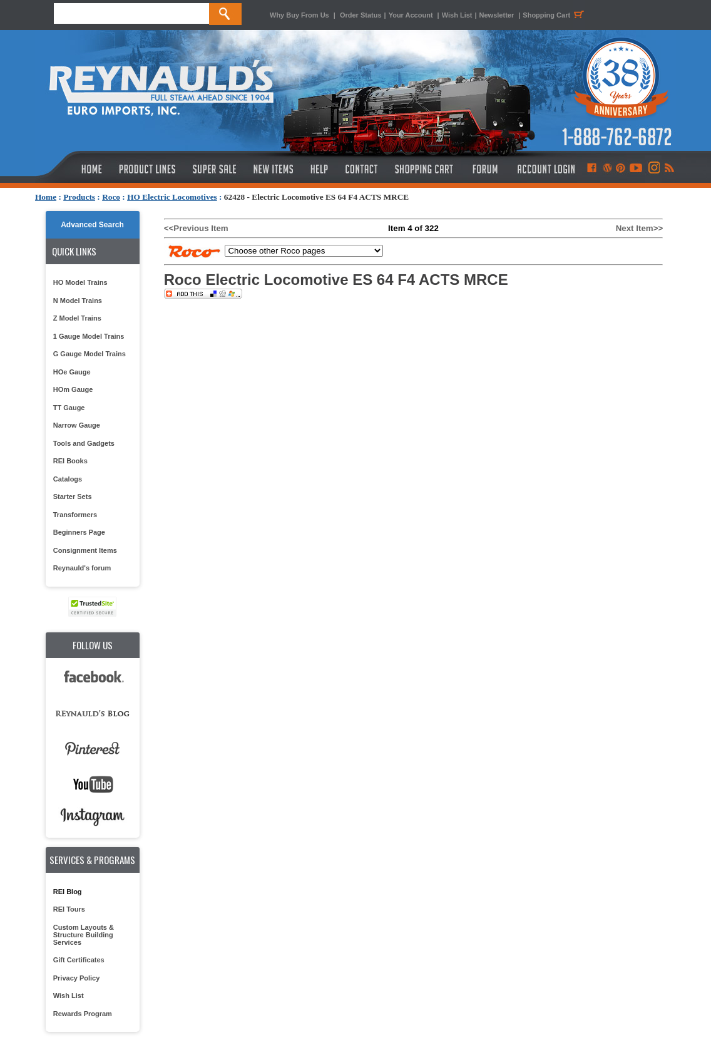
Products (79, 197)
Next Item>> (639, 228)
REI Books (70, 461)
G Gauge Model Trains (89, 354)
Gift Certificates (79, 960)
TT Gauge (69, 407)
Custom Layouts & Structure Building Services (83, 935)
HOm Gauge (73, 389)
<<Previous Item (196, 228)
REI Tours (69, 909)
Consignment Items (85, 550)
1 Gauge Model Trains (89, 336)
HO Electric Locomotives (172, 197)
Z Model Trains (77, 318)
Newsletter (496, 15)
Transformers (75, 514)
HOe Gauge (72, 372)
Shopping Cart (555, 15)
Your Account (412, 15)
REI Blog (67, 891)
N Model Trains (77, 300)
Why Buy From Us (299, 15)
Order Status (361, 15)
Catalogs (67, 479)
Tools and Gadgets (84, 443)
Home (45, 197)
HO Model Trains (80, 282)
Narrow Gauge (76, 425)
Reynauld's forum (82, 568)
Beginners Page (79, 532)
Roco (111, 197)
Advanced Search (92, 224)
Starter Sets (72, 496)
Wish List (457, 15)
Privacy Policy (76, 978)
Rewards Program (82, 1013)
